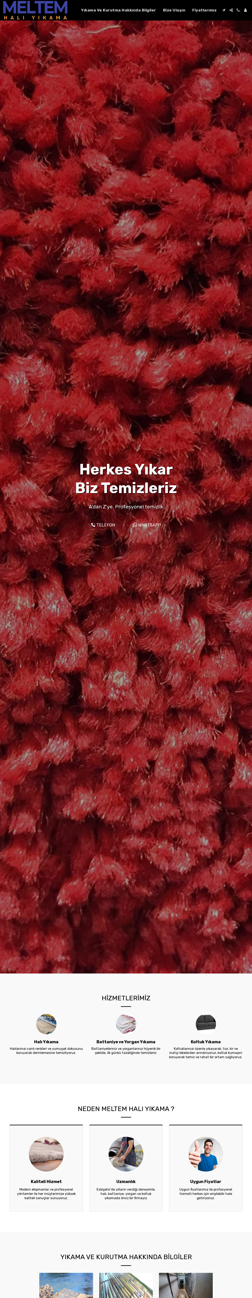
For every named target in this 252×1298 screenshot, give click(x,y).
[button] (223, 10)
